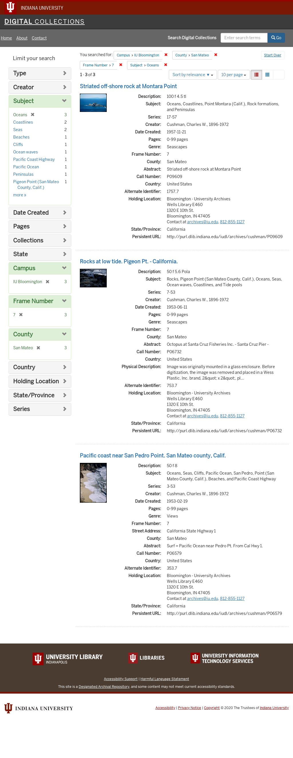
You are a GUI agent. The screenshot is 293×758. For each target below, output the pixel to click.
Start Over (272, 55)
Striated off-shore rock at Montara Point (128, 86)
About (21, 38)
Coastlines (23, 122)
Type (19, 73)
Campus (24, 268)
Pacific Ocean (26, 166)
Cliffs (18, 144)
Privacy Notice (189, 708)
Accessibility (165, 708)
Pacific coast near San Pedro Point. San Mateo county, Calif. (153, 455)
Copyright (212, 708)
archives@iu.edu (202, 221)
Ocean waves (25, 152)
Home (6, 38)
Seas (17, 129)
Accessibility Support (121, 679)
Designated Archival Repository (104, 686)
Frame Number (33, 301)
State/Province (33, 395)
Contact (39, 38)
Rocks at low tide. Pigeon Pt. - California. (129, 261)
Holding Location (36, 381)
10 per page (233, 74)
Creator (23, 87)
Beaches (21, 137)
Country (24, 367)
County (23, 334)
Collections (28, 240)
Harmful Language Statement (164, 679)
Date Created (31, 212)
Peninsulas (23, 174)
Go (276, 37)
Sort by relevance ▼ (193, 74)
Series (21, 409)
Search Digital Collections (192, 37)
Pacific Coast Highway (34, 159)
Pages (21, 226)
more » (19, 195)
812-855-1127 (232, 221)
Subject (23, 101)
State (20, 254)
